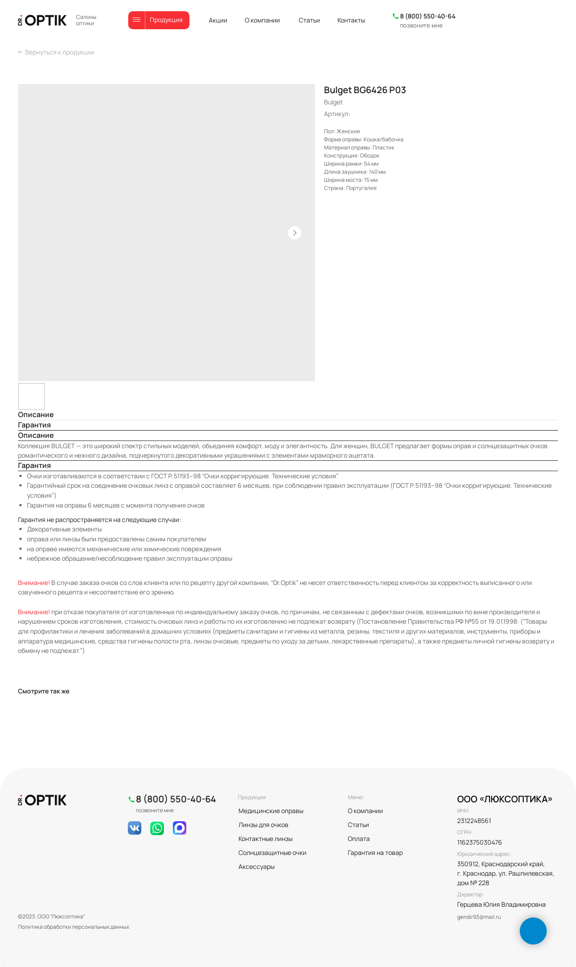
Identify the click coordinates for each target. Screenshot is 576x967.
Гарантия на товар (375, 852)
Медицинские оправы (270, 810)
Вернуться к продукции (59, 52)
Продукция (166, 19)
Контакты (351, 20)
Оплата (359, 838)
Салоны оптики (86, 20)
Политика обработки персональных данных (73, 927)
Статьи (309, 20)
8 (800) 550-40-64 (427, 16)
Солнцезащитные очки (272, 852)
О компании (262, 20)
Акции (218, 20)
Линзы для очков (263, 824)
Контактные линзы (265, 838)
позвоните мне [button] (421, 25)
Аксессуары (256, 866)
